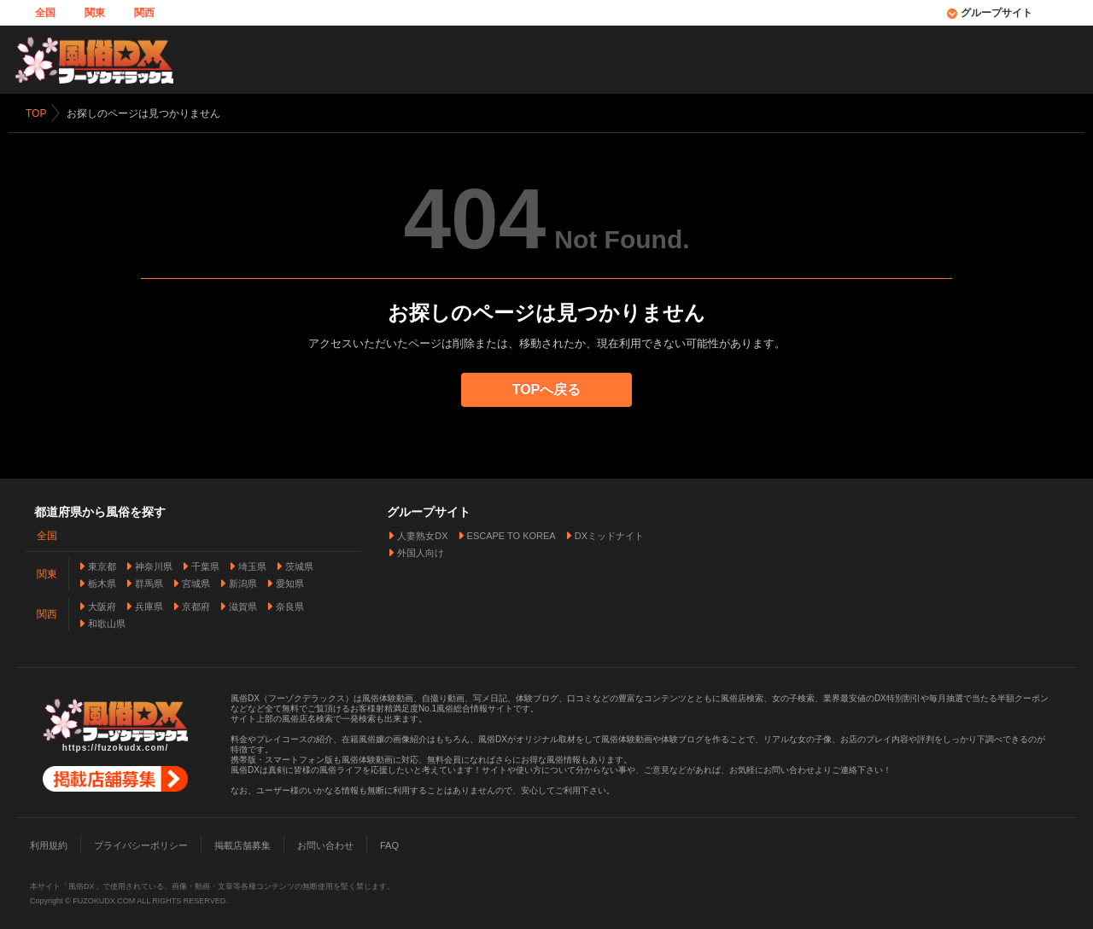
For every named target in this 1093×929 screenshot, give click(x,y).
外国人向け (420, 549)
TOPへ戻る (547, 389)
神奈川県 (153, 563)
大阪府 (102, 603)
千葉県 (205, 563)
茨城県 (299, 563)
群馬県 (149, 580)
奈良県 (290, 603)
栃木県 (102, 580)
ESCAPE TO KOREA (511, 532)
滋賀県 (243, 603)
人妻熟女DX (422, 532)
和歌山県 (107, 620)
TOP (36, 113)
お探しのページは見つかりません (143, 113)
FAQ (389, 842)
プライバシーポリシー (141, 842)
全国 (45, 13)
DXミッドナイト (609, 532)
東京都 (102, 563)
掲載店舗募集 (242, 842)
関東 (95, 13)
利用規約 (48, 842)
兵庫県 (149, 603)
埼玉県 (252, 563)
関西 (144, 13)
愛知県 (290, 580)
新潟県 (243, 580)
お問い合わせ (325, 842)
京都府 (196, 603)
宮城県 (196, 580)
